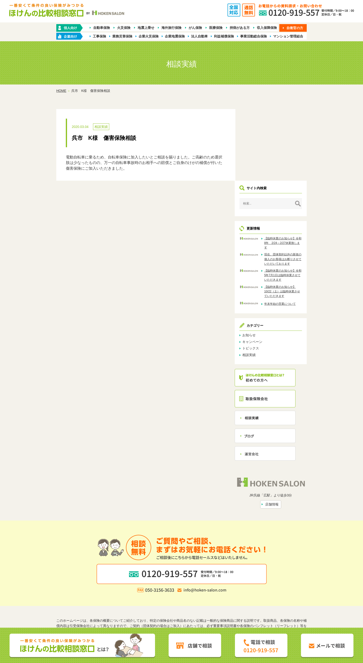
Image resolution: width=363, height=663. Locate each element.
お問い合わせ (230, 598)
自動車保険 (101, 28)
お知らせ (258, 268)
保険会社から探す (251, 590)
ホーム (103, 590)
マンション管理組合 (288, 36)
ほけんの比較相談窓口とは (143, 598)
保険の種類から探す (126, 590)
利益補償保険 (224, 36)
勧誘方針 (131, 605)
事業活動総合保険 (253, 36)
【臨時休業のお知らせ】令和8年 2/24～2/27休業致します (286, 171)
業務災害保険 (122, 36)
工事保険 (99, 36)
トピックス (260, 282)
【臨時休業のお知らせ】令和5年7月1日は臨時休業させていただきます (286, 208)
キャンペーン (262, 275)
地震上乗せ (146, 28)
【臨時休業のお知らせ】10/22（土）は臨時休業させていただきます (286, 224)
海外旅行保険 (171, 28)
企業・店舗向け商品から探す (166, 590)
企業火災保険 (149, 36)
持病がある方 (240, 28)
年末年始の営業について (286, 237)
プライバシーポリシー (157, 605)
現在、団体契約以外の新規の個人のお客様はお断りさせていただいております (286, 190)
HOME (61, 91)
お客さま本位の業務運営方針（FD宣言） (208, 605)
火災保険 (123, 28)
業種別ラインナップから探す (213, 590)
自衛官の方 (294, 28)
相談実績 (101, 127)
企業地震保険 (175, 36)
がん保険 (195, 28)
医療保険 (216, 28)
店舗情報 (276, 436)
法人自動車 (199, 36)
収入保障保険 (267, 28)
